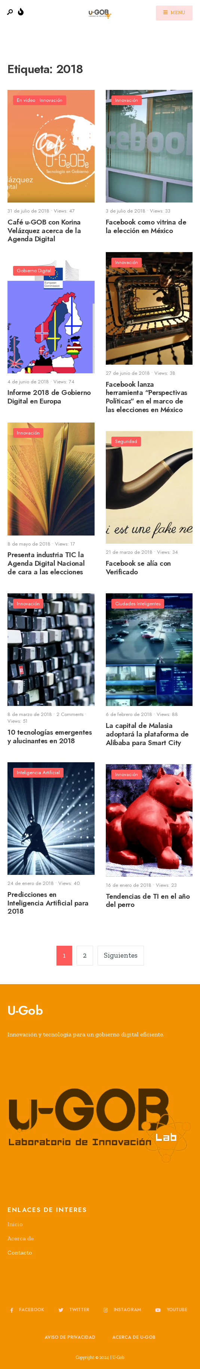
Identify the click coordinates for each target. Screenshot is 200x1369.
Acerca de (20, 1238)
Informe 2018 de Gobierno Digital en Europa (49, 397)
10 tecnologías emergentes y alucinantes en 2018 (49, 736)
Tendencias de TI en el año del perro (148, 900)
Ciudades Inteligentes (137, 603)
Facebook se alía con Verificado (138, 567)
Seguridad (126, 441)
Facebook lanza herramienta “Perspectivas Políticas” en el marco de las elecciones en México (146, 397)
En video (26, 100)
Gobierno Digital (34, 270)
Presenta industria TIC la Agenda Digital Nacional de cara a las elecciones (45, 563)
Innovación (51, 100)
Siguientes (121, 955)
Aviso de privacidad (69, 1337)
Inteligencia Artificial (38, 772)
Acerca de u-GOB (134, 1337)
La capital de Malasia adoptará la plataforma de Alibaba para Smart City (147, 734)
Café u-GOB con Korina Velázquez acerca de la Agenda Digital (44, 230)
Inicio (15, 1224)
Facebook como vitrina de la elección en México (146, 226)
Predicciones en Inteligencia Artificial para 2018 (48, 903)
